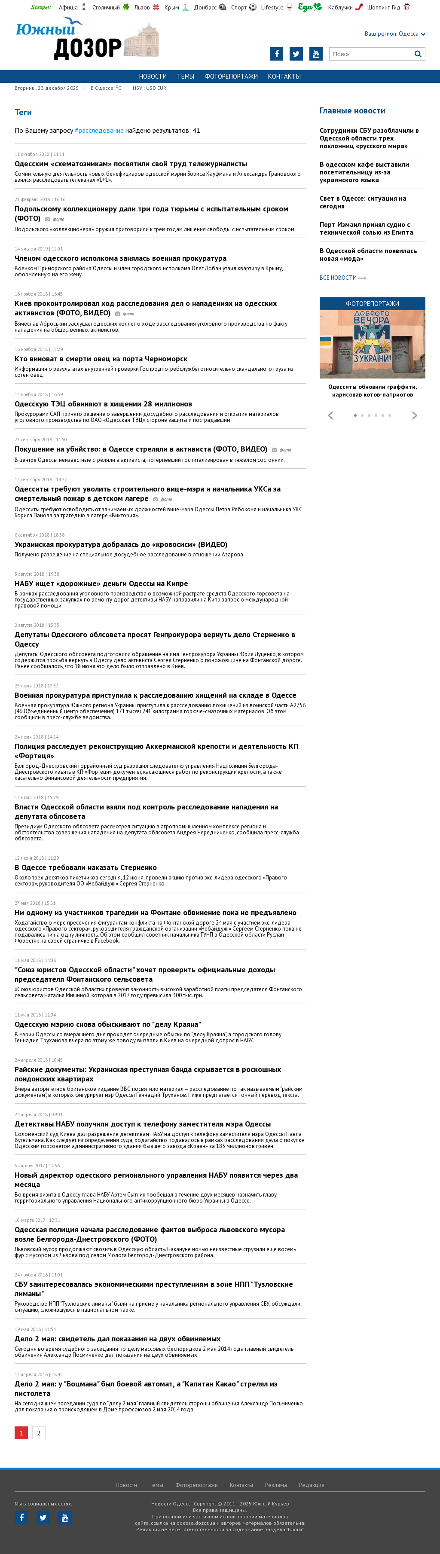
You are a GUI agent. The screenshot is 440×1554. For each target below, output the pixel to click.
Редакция (311, 1485)
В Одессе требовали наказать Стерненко (86, 867)
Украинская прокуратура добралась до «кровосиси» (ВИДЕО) (121, 544)
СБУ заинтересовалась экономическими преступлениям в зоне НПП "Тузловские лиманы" (154, 1288)
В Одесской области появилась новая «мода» (368, 254)
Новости (153, 76)
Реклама (276, 1485)
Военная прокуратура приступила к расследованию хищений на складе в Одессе (155, 695)
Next (414, 415)
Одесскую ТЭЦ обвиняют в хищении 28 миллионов (103, 404)
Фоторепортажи (231, 76)
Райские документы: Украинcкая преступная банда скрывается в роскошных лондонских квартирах (148, 1074)
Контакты (284, 76)
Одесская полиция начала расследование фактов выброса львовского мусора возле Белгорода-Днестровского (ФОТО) (150, 1234)
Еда (310, 7)
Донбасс (205, 7)
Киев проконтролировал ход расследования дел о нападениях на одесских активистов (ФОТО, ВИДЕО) (146, 308)
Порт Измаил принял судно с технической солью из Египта (366, 228)
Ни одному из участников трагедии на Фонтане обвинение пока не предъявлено (155, 912)
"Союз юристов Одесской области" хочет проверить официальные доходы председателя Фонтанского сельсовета (145, 974)
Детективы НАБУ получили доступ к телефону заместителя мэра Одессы (143, 1124)
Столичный (106, 7)
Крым (172, 7)
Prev (330, 415)
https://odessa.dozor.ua (87, 39)
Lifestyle (272, 7)
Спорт (239, 7)
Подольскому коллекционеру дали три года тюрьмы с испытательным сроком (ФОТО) (151, 213)
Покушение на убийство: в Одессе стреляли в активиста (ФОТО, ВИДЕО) (153, 449)
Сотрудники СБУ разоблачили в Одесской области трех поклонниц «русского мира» (369, 138)
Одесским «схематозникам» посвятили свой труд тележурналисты (131, 163)
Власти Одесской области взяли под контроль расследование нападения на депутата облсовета (146, 811)
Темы (185, 76)
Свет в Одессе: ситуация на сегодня (363, 202)
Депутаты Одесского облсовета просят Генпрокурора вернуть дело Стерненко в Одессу (155, 639)
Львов (142, 7)
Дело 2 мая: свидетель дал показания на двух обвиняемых (117, 1338)
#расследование (99, 130)
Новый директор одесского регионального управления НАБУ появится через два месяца (156, 1179)
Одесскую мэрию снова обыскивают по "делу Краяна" (108, 1024)
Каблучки (340, 7)
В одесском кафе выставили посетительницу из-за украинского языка (364, 172)
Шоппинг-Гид (383, 7)
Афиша (68, 7)
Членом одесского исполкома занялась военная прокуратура (120, 258)
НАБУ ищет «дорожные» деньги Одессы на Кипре (101, 583)
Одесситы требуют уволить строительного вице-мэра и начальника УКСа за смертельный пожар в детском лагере (148, 493)
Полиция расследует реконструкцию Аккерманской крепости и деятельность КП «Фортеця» (156, 750)
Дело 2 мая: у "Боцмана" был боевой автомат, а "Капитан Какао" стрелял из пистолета (146, 1388)
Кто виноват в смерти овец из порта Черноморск (101, 358)
